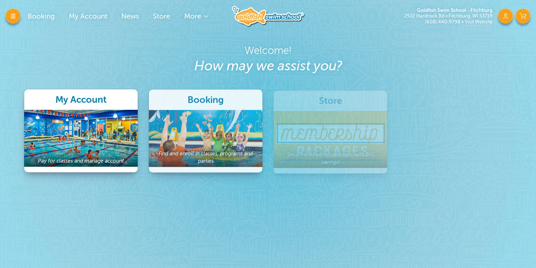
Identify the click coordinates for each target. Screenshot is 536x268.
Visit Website (478, 22)
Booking (41, 16)
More (193, 16)
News (130, 16)
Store (161, 16)
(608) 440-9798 (443, 22)
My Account (88, 16)
